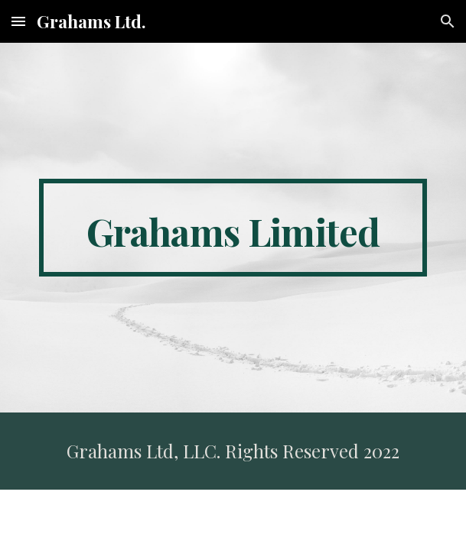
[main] (233, 228)
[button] (18, 21)
